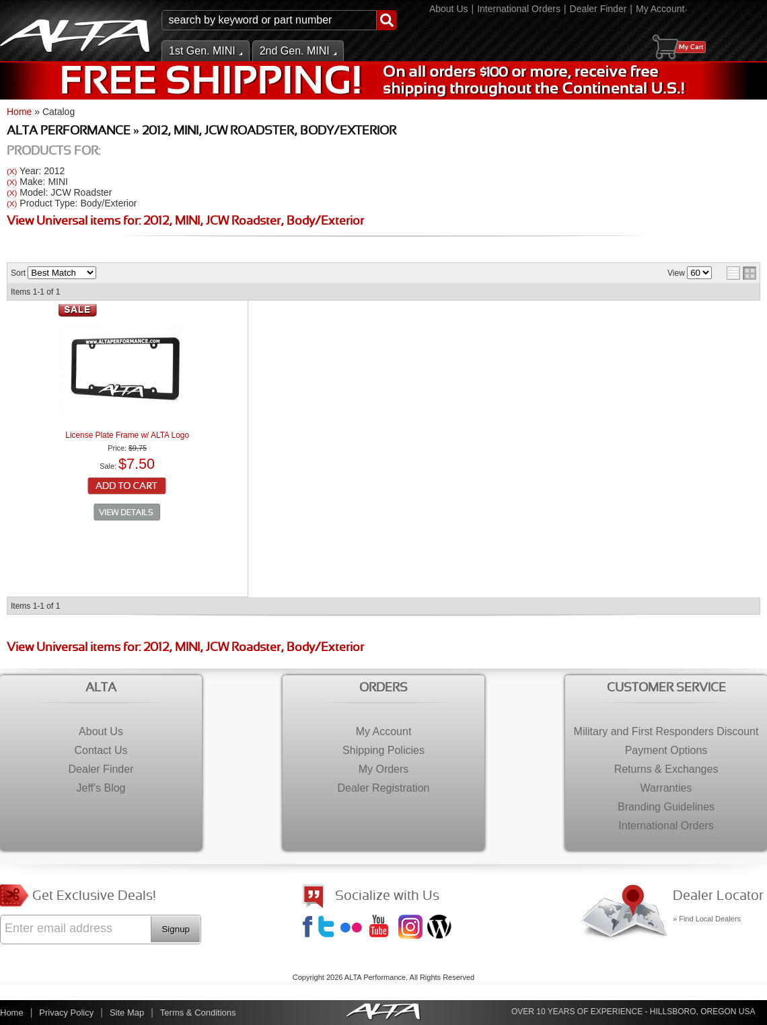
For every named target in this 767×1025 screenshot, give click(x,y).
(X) (12, 171)
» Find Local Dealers (707, 919)
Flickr (353, 928)
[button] (279, 20)
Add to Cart (127, 487)
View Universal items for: (185, 221)
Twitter (328, 928)
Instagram (411, 928)
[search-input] (269, 20)
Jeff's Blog (440, 928)
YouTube (382, 928)
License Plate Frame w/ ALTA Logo (127, 435)
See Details (127, 512)
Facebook (309, 928)
